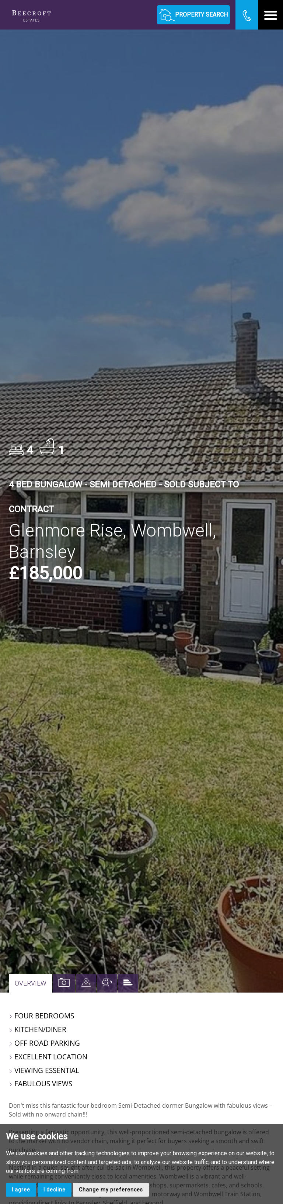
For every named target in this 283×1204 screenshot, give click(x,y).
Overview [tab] (30, 983)
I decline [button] (54, 1190)
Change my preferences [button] (111, 1190)
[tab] (86, 983)
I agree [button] (21, 1190)
